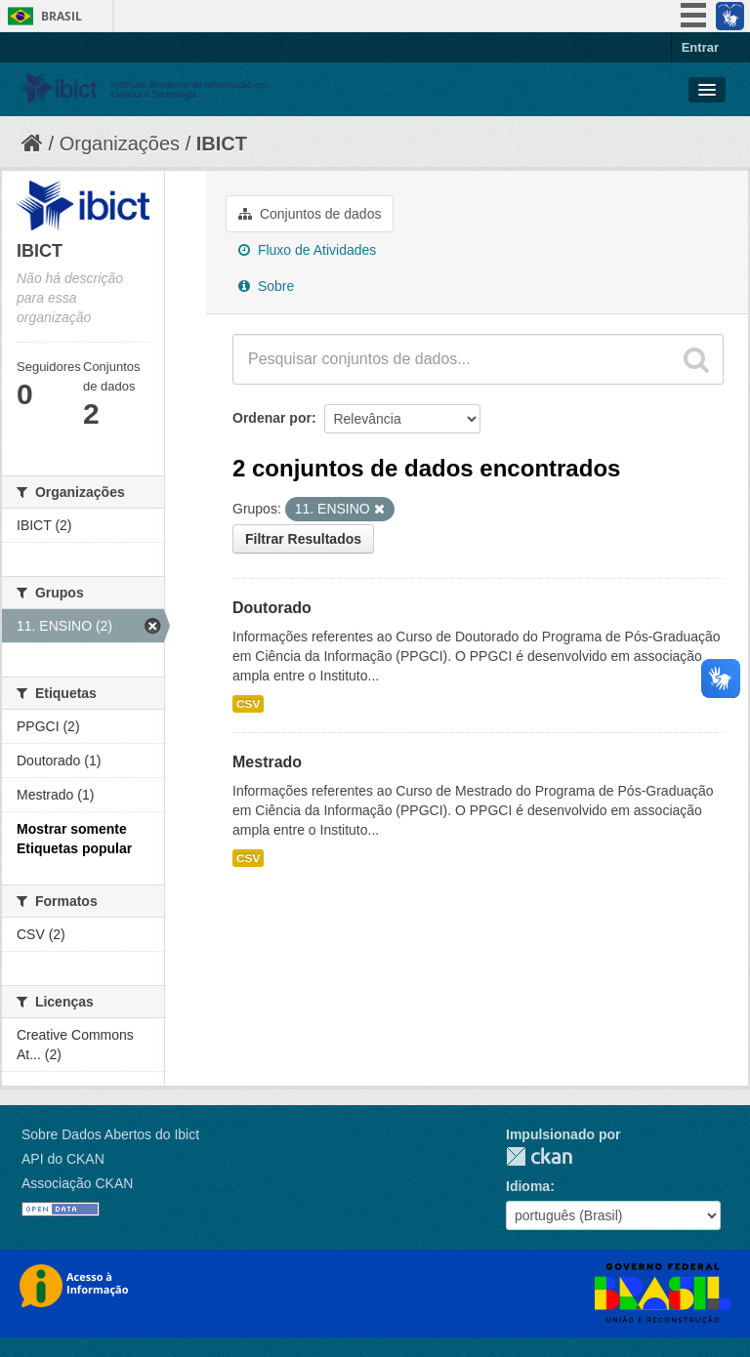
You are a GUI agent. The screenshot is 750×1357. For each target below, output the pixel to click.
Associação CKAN (77, 1183)
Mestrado (267, 762)
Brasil (61, 16)
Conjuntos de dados (309, 214)
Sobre (266, 286)
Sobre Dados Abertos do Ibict (110, 1134)
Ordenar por (272, 418)
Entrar (700, 47)
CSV (248, 704)
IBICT (221, 143)
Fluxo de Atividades (307, 250)
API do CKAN (62, 1159)
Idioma (528, 1186)
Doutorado (272, 607)
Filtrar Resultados (303, 539)
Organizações (120, 143)
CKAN (539, 1156)
